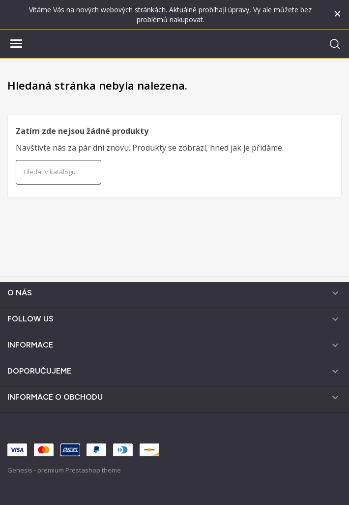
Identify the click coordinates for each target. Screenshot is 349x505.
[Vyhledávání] (58, 172)
